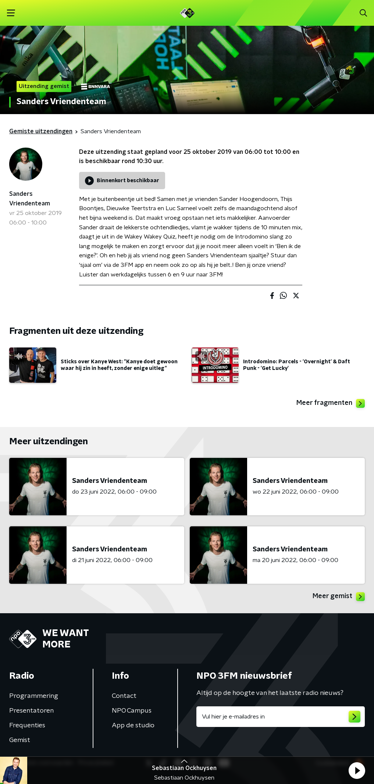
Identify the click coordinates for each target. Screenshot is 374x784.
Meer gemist (339, 596)
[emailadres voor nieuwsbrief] (280, 716)
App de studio (133, 725)
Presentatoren (31, 710)
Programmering (33, 696)
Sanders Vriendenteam (29, 198)
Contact (124, 696)
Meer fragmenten (330, 403)
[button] (356, 770)
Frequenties (27, 725)
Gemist (19, 740)
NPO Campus (132, 710)
